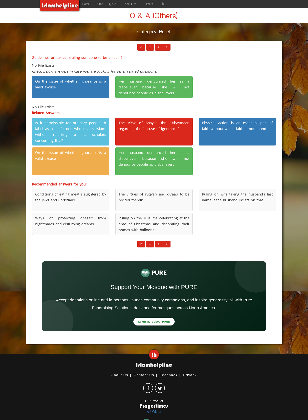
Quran (99, 3)
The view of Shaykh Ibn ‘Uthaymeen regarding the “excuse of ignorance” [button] (154, 125)
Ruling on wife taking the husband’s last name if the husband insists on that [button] (237, 197)
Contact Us (144, 375)
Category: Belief (154, 32)
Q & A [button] (114, 3)
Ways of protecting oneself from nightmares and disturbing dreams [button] (70, 221)
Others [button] (150, 3)
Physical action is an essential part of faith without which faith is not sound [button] (237, 125)
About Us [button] (132, 3)
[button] (163, 4)
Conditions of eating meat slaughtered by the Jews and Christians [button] (70, 197)
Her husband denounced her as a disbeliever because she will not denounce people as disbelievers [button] (154, 87)
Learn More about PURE (154, 321)
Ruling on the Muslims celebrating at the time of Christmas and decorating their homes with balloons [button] (154, 224)
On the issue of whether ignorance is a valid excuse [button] (70, 84)
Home (86, 3)
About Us (119, 375)
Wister (154, 412)
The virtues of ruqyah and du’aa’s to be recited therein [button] (154, 197)
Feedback (169, 375)
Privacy (190, 375)
